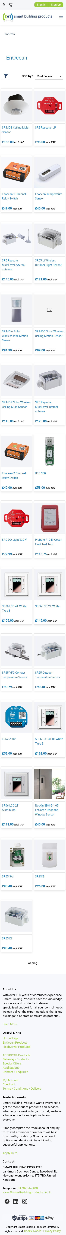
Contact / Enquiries (15, 1072)
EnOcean (10, 34)
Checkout (9, 1084)
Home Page (10, 1038)
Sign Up (56, 4)
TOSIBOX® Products (16, 1055)
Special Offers (12, 1063)
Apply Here (10, 1153)
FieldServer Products (16, 1047)
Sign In (41, 4)
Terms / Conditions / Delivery (22, 1088)
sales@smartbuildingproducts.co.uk (27, 1192)
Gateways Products (16, 1059)
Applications (11, 1067)
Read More (10, 1024)
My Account (10, 1080)
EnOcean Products (15, 1042)
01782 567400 (28, 1188)
